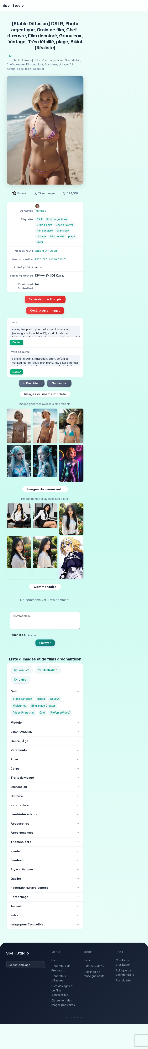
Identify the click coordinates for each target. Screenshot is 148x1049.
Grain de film (44, 224)
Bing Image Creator (43, 705)
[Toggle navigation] (142, 5)
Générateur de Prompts (45, 299)
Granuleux (62, 230)
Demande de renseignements (94, 974)
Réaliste (21, 670)
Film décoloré (45, 230)
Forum (87, 960)
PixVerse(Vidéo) (60, 712)
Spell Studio (13, 6)
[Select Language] (25, 964)
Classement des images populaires (63, 1002)
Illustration (47, 670)
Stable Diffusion (46, 250)
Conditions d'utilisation (123, 962)
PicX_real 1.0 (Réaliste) (50, 259)
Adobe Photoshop (23, 712)
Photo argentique (56, 219)
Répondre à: (18, 634)
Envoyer (45, 642)
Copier (16, 342)
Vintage (41, 236)
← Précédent (32, 383)
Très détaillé (57, 236)
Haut (54, 960)
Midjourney (19, 705)
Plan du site (123, 980)
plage (71, 236)
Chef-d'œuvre (64, 224)
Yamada (40, 210)
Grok (42, 712)
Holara (41, 698)
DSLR (40, 219)
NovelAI (55, 698)
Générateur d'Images (45, 310)
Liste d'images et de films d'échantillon (62, 990)
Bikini (40, 241)
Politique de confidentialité (125, 972)
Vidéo (20, 679)
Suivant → (59, 383)
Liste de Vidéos (94, 966)
